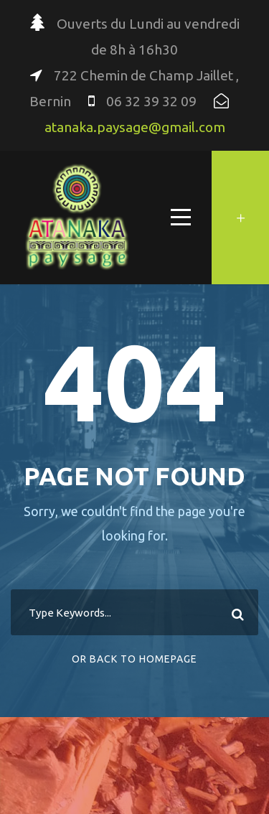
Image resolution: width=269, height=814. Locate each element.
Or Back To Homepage (134, 659)
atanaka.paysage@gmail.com (134, 127)
